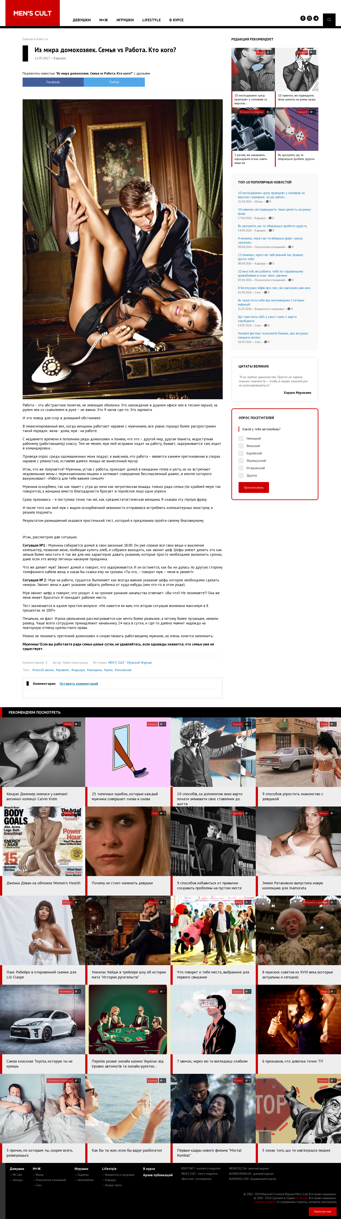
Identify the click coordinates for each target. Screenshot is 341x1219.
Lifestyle (151, 19)
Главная (28, 39)
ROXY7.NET (201, 1168)
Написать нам (322, 1211)
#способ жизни (43, 670)
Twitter (98, 82)
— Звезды (16, 1180)
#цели (108, 670)
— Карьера (109, 1180)
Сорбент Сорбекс (265, 1202)
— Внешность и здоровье (118, 1175)
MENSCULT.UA (249, 1168)
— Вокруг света (112, 1185)
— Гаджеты (82, 1175)
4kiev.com (196, 1179)
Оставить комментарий (79, 683)
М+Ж (103, 19)
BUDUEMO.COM (252, 1179)
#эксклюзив (123, 670)
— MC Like (16, 1175)
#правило (62, 670)
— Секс (37, 1185)
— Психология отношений (49, 1180)
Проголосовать (254, 487)
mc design (301, 1198)
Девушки (82, 19)
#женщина (94, 670)
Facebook (47, 82)
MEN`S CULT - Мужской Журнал (130, 662)
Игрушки (125, 19)
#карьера (78, 670)
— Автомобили (84, 1180)
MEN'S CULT (199, 1174)
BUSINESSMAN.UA (251, 1174)
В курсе (176, 19)
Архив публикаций (158, 1175)
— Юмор (38, 1175)
